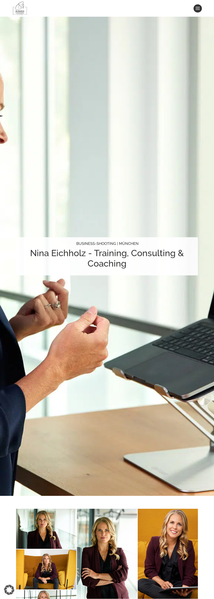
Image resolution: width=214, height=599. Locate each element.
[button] (9, 590)
